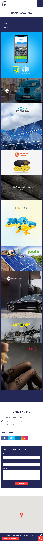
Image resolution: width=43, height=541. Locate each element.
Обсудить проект (10, 539)
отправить (21, 484)
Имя (4, 454)
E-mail (4, 461)
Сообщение (6, 468)
